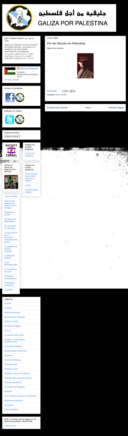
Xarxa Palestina (11, 409)
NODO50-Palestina (12, 360)
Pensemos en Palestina (14, 387)
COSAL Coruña (11, 321)
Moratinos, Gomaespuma (10, 277)
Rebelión (8, 391)
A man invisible (10, 196)
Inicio (87, 107)
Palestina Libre (10, 364)
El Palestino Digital (12, 326)
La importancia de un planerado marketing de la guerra (11, 237)
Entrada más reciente (57, 107)
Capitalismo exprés (9, 213)
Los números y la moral (10, 270)
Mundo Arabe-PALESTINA (15, 351)
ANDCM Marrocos (12, 312)
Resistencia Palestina (13, 400)
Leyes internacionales (10, 263)
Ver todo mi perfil (11, 80)
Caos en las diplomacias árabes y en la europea (10, 204)
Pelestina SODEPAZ (13, 382)
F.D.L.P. (7, 330)
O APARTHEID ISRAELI (31, 191)
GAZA (27, 185)
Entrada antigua (116, 107)
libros (57, 95)
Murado (64, 95)
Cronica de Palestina (29, 154)
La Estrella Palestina (13, 346)
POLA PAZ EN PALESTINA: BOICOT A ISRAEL (31, 177)
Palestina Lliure (11, 369)
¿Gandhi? (8, 290)
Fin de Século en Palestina (10, 227)
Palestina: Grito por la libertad (17, 373)
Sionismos (8, 405)
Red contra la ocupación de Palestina (20, 396)
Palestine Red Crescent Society (18, 378)
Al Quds (7, 303)
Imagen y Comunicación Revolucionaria (14, 341)
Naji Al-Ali (8, 355)
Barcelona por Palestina (14, 317)
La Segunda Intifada (9, 257)
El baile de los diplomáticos (10, 220)
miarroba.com (10, 426)
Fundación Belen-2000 (14, 335)
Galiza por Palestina (29, 68)
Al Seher (8, 308)
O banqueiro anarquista (9, 284)
